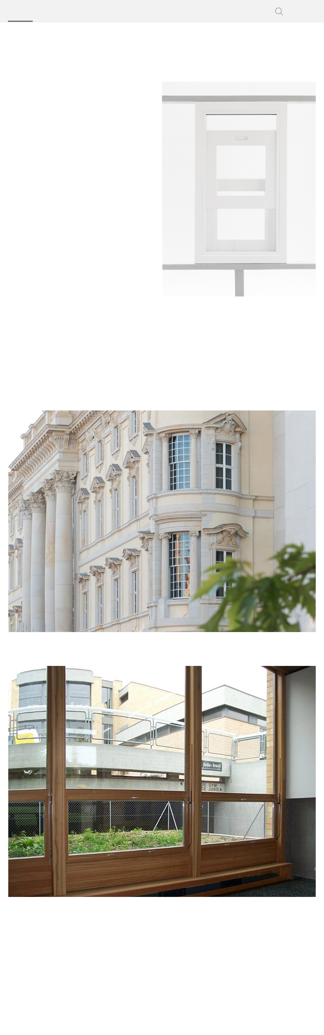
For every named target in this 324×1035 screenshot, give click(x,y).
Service (189, 11)
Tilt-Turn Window (41, 268)
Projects (83, 11)
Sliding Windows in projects (43, 181)
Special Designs (69, 301)
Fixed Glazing (60, 234)
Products (19, 11)
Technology (120, 11)
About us (157, 11)
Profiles (51, 11)
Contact (220, 11)
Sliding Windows (145, 34)
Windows (73, 34)
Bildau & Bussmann (271, 49)
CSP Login (254, 11)
